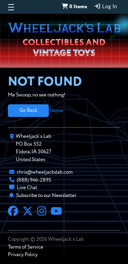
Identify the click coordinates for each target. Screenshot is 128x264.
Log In (105, 6)
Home (56, 110)
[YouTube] (56, 212)
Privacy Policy (23, 254)
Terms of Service (25, 247)
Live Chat (27, 187)
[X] (28, 212)
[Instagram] (41, 212)
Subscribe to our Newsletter (46, 195)
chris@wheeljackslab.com (45, 172)
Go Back (28, 110)
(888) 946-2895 (34, 180)
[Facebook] (13, 212)
